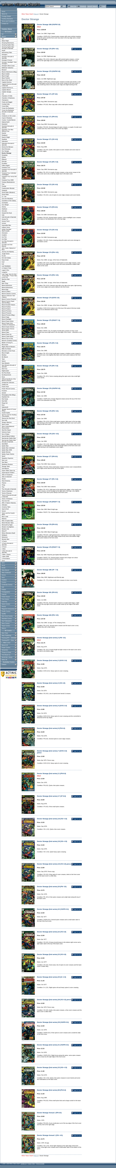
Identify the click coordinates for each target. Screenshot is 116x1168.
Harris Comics (6, 604)
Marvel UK (5, 645)
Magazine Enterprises (8, 609)
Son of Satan (5, 434)
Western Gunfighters (8, 527)
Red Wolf (4, 401)
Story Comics (6, 623)
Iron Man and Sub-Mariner (7, 245)
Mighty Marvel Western (8, 346)
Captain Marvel (6, 89)
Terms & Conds (40, 1163)
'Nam (3, 359)
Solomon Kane (6, 432)
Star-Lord (4, 460)
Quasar (4, 392)
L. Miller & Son (6, 642)
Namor (4, 361)
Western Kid (5, 529)
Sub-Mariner (5, 468)
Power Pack (5, 386)
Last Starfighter (6, 266)
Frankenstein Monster (8, 188)
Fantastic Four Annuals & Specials (9, 170)
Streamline (5, 650)
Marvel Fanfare (6, 307)
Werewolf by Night (7, 525)
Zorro (3, 560)
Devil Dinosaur (6, 149)
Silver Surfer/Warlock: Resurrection (8, 427)
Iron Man (4, 239)
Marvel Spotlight (6, 319)
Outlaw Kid (5, 384)
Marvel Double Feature (8, 304)
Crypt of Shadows (7, 118)
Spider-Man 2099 (7, 450)
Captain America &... (8, 87)
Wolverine (5, 537)
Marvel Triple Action (7, 336)
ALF (3, 38)
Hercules (4, 211)
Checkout (83, 6)
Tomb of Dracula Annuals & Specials (9, 495)
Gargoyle (4, 190)
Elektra (4, 157)
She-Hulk (4, 420)
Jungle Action (6, 253)
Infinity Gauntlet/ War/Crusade (6, 230)
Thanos (4, 483)
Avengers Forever (7, 60)
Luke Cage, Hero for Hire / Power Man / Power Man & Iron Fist (9, 276)
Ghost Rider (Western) (8, 192)
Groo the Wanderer (7, 198)
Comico (4, 582)
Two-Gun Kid (5, 500)
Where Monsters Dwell (8, 533)
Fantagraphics (6, 592)
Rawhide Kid (5, 397)
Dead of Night (6, 137)
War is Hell (5, 516)
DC (3, 34)
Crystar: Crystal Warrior (8, 120)
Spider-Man (5, 446)
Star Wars (5, 462)
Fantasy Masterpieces (8, 182)
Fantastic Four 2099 (8, 180)
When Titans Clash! (27, 14)
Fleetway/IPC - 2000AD (9, 638)
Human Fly (5, 219)
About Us (4, 14)
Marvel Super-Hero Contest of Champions (8, 324)
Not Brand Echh (6, 375)
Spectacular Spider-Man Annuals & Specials (9, 441)
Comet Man (5, 106)
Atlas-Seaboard (6, 572)
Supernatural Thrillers (8, 472)
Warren (4, 628)
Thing (3, 485)
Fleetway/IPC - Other (8, 640)
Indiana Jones (6, 227)
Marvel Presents (6, 313)
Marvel (4, 36)
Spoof (3, 456)
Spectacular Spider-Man (9, 438)
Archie (3, 567)
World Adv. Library (7, 657)
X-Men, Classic (6, 554)
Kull (3, 264)
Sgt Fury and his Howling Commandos (9, 415)
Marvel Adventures (7, 287)
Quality (4, 613)
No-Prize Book (6, 373)
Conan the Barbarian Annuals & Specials (8, 111)
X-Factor (4, 541)
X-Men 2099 (5, 556)
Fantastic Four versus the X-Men (9, 177)
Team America (6, 481)
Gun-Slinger (5, 204)
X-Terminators (6, 558)
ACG (3, 563)
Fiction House (6, 596)
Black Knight (5, 76)
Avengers (4, 54)
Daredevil (4, 124)
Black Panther (6, 78)
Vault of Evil (5, 509)
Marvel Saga (5, 317)
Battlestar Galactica (7, 67)
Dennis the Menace (7, 147)
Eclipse (4, 589)
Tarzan (4, 478)
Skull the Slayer (6, 430)
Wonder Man (5, 539)
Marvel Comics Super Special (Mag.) (8, 301)
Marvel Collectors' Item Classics (8, 296)
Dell (3, 587)
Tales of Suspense (7, 474)
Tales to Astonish (7, 476)
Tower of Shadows (7, 498)
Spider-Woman (6, 452)
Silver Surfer (5, 424)
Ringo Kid (4, 403)
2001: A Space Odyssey (9, 503)
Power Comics (6, 647)
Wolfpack (4, 535)
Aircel (3, 565)
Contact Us (5, 23)
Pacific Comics (6, 611)
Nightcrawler (5, 370)
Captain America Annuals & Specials (9, 84)
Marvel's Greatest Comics (9, 340)
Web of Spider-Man (7, 520)
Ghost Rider (5, 194)
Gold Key (4, 601)
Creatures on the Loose (9, 116)
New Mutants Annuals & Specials (9, 365)
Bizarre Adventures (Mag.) (9, 72)
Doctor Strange (6, 153)
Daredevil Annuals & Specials (8, 126)
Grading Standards (7, 18)
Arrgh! (3, 50)
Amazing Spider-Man (8, 45)
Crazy (3, 114)
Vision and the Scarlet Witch (8, 513)
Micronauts (5, 344)
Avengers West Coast (8, 65)
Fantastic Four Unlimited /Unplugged (9, 173)
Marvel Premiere (6, 311)
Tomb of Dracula (6, 493)
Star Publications (7, 621)
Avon (3, 577)
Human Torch (6, 221)
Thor (3, 487)
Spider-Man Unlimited (8, 448)
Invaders (4, 235)
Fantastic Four (6, 167)
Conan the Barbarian (8, 108)
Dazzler (4, 133)
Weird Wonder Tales (8, 522)
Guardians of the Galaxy (9, 200)
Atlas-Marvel (5, 570)
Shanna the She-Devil (8, 418)
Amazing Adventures (8, 43)
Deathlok (4, 139)
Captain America (6, 82)
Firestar (4, 186)
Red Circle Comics (7, 616)
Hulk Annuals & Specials (9, 217)
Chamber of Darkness (8, 98)
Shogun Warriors (7, 422)
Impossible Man (6, 225)
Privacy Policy (31, 1163)
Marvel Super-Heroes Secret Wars (8, 329)
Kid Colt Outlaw (6, 258)
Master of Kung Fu (7, 342)
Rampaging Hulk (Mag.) (9, 395)
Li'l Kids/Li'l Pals (6, 268)
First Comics (5, 599)
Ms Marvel (5, 357)
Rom (3, 405)
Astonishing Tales (7, 52)
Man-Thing (5, 283)
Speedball (5, 444)
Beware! (4, 69)
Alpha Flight (5, 40)
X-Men (4, 549)
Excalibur (4, 163)
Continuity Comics (7, 584)
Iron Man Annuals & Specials (7, 241)
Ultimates (4, 505)
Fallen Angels (6, 165)
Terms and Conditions (8, 21)
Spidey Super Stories (8, 454)
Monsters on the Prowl (8, 351)
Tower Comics (6, 626)
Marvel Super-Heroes (8, 326)
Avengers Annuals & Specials (8, 57)
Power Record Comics (8, 388)
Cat (3, 94)
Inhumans (4, 233)
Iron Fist (4, 237)
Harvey (4, 207)
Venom (4, 511)
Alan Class (5, 633)
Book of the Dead (7, 80)
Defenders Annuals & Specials (8, 144)
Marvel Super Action (8, 321)
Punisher (4, 390)
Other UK (4, 659)
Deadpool (4, 135)
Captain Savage (6, 92)
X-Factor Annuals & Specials (7, 544)
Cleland (4, 664)
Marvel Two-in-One (7, 338)
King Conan (5, 260)
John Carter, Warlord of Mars (8, 248)
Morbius (4, 355)
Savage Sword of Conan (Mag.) (9, 409)
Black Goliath (6, 74)
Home (3, 11)
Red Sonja (5, 399)
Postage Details (6, 16)
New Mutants (5, 363)
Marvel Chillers (6, 291)
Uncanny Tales (6, 507)
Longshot (4, 272)
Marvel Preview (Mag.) (8, 315)
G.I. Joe (4, 196)
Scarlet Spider (6, 412)
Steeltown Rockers (7, 464)
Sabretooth (5, 407)
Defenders (5, 141)
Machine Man (6, 279)
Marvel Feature (6, 309)
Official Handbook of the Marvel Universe (9, 379)
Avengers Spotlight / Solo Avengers (9, 62)
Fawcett (4, 594)
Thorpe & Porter (6, 652)
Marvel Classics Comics (9, 293)
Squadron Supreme (7, 458)
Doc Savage (5, 151)
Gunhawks (5, 202)
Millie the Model (6, 348)
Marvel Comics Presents (9, 299)
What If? (4, 531)
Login (104, 6)
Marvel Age (5, 289)
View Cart (73, 6)
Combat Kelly (6, 104)
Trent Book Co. (6, 655)
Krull (3, 262)
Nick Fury (4, 368)
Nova (3, 377)
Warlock (4, 518)
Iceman (4, 223)
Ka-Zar (4, 255)
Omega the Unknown (8, 382)
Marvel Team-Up (6, 334)
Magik (3, 281)
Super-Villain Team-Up (8, 470)
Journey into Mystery (8, 251)
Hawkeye (4, 209)
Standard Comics (7, 618)
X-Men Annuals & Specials (7, 551)
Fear (3, 184)
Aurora (4, 575)
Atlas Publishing (6, 635)
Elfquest (4, 159)
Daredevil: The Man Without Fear (7, 130)
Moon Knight (5, 353)
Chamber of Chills (7, 96)
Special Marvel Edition (8, 436)
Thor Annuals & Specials (9, 489)
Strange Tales (6, 466)
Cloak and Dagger (7, 102)
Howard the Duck (7, 213)
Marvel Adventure (7, 285)
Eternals (4, 161)
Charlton (4, 580)
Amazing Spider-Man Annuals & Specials (8, 47)
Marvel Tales (5, 332)
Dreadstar (4, 155)
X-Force (4, 547)
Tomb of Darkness (7, 491)
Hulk (3, 215)
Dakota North (6, 122)
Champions (5, 100)
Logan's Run (5, 270)
